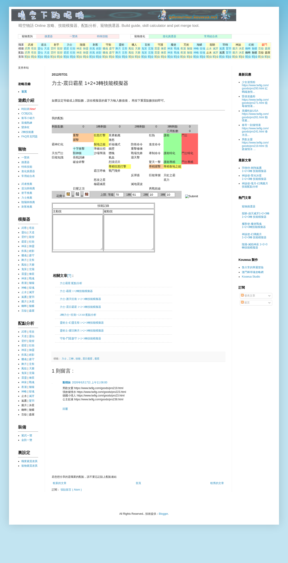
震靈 (157, 48)
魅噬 (189, 48)
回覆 (65, 415)
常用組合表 (211, 36)
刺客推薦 (26, 206)
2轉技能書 (27, 132)
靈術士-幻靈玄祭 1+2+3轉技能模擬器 (82, 329)
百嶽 (261, 48)
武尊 (27, 48)
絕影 (98, 48)
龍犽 (60, 48)
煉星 (163, 48)
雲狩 (53, 48)
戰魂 (176, 48)
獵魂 (105, 48)
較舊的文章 (217, 489)
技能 (78, 365)
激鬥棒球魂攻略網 (252, 272)
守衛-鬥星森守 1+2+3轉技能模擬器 (80, 345)
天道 (47, 48)
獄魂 (202, 48)
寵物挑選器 (248, 206)
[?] (69, 282)
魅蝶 (254, 48)
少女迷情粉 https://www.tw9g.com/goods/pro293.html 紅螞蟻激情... (255, 87)
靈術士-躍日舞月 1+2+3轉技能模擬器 (82, 337)
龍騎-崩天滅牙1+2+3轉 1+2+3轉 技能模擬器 (255, 215)
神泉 (170, 48)
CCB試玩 (26, 113)
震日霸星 (88, 365)
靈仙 (40, 48)
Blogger (163, 520)
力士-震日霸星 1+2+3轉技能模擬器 (80, 313)
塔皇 (33, 48)
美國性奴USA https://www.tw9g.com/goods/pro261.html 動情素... (255, 115)
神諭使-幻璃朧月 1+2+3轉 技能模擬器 (254, 236)
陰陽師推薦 (28, 202)
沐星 (241, 48)
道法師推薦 (28, 188)
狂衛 (72, 48)
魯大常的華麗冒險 (252, 267)
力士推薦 (26, 197)
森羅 (267, 48)
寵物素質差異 (29, 465)
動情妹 (67, 389)
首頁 (138, 489)
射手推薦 (26, 193)
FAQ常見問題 (29, 136)
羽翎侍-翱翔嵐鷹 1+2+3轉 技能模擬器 (254, 169)
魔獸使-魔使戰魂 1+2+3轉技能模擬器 (254, 225)
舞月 (118, 48)
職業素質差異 (29, 461)
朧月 (235, 48)
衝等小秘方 (28, 118)
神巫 (79, 48)
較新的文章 (59, 489)
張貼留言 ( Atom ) (71, 496)
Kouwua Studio (251, 276)
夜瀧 (183, 48)
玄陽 (150, 48)
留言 (245, 302)
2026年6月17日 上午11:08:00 (89, 389)
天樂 (137, 48)
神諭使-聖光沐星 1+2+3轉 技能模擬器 (254, 177)
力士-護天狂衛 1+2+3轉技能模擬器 (80, 305)
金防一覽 (26, 440)
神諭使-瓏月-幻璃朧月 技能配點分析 (255, 185)
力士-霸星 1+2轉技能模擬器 (76, 297)
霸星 (66, 48)
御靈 (85, 48)
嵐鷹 (222, 48)
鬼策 (144, 48)
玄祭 (124, 48)
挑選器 (49, 36)
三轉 (71, 365)
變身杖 (25, 127)
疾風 (92, 48)
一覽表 (74, 36)
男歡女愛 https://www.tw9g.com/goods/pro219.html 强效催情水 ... (255, 144)
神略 (196, 48)
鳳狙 (131, 48)
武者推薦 (26, 183)
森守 (112, 48)
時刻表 (25, 109)
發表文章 (248, 295)
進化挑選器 (169, 36)
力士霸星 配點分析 (71, 290)
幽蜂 (248, 48)
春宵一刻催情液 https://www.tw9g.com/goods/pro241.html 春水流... (255, 129)
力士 (64, 365)
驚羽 (228, 48)
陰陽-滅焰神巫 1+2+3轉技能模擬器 (254, 246)
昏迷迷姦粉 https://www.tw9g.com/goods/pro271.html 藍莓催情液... (255, 101)
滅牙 (215, 48)
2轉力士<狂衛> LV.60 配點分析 (78, 321)
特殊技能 (102, 36)
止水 (209, 48)
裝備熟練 (26, 122)
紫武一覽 (26, 435)
